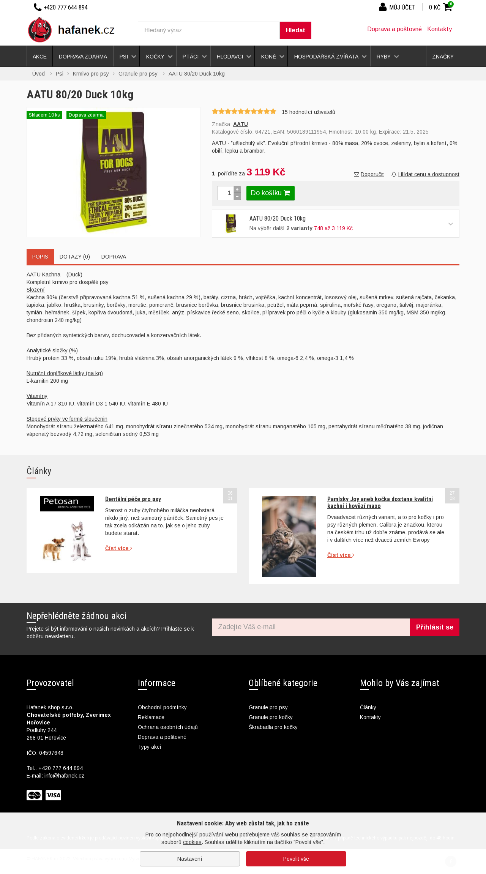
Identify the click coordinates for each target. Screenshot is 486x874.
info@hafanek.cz (64, 776)
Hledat (295, 30)
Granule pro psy (268, 707)
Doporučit (369, 174)
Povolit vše (296, 859)
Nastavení (189, 859)
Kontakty (439, 29)
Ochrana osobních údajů (168, 727)
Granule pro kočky (271, 717)
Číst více (118, 548)
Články (368, 707)
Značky (443, 57)
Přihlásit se (434, 627)
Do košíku (270, 193)
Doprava (113, 257)
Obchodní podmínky (162, 707)
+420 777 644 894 (60, 768)
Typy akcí (149, 747)
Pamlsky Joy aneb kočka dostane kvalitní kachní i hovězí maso (380, 502)
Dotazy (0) (75, 257)
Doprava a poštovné (394, 29)
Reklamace (151, 717)
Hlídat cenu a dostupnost (425, 174)
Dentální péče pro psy (133, 499)
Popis (40, 257)
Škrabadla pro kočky (273, 727)
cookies (192, 842)
